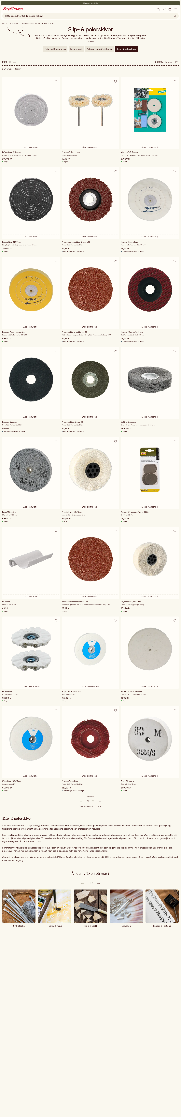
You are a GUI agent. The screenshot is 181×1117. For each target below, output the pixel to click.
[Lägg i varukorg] (31, 147)
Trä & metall (14, 23)
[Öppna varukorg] (170, 9)
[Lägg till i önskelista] (164, 9)
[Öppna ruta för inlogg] (158, 9)
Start (4, 23)
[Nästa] (82, 883)
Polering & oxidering (29, 23)
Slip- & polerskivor (126, 48)
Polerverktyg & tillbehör (99, 48)
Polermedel (76, 48)
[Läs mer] (90, 41)
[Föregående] (98, 883)
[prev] (81, 801)
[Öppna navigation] (176, 9)
